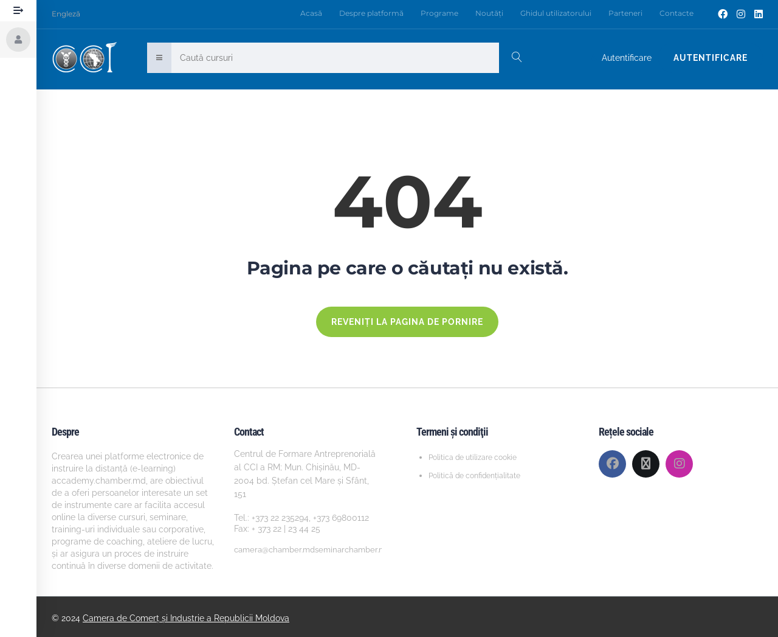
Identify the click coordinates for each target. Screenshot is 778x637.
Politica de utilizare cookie (473, 457)
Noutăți (489, 13)
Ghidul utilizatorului (555, 13)
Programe (439, 13)
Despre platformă (371, 13)
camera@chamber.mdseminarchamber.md (312, 549)
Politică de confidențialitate (474, 476)
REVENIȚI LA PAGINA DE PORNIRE (407, 322)
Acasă (311, 13)
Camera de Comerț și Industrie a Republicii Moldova (186, 618)
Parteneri (625, 13)
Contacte (676, 13)
